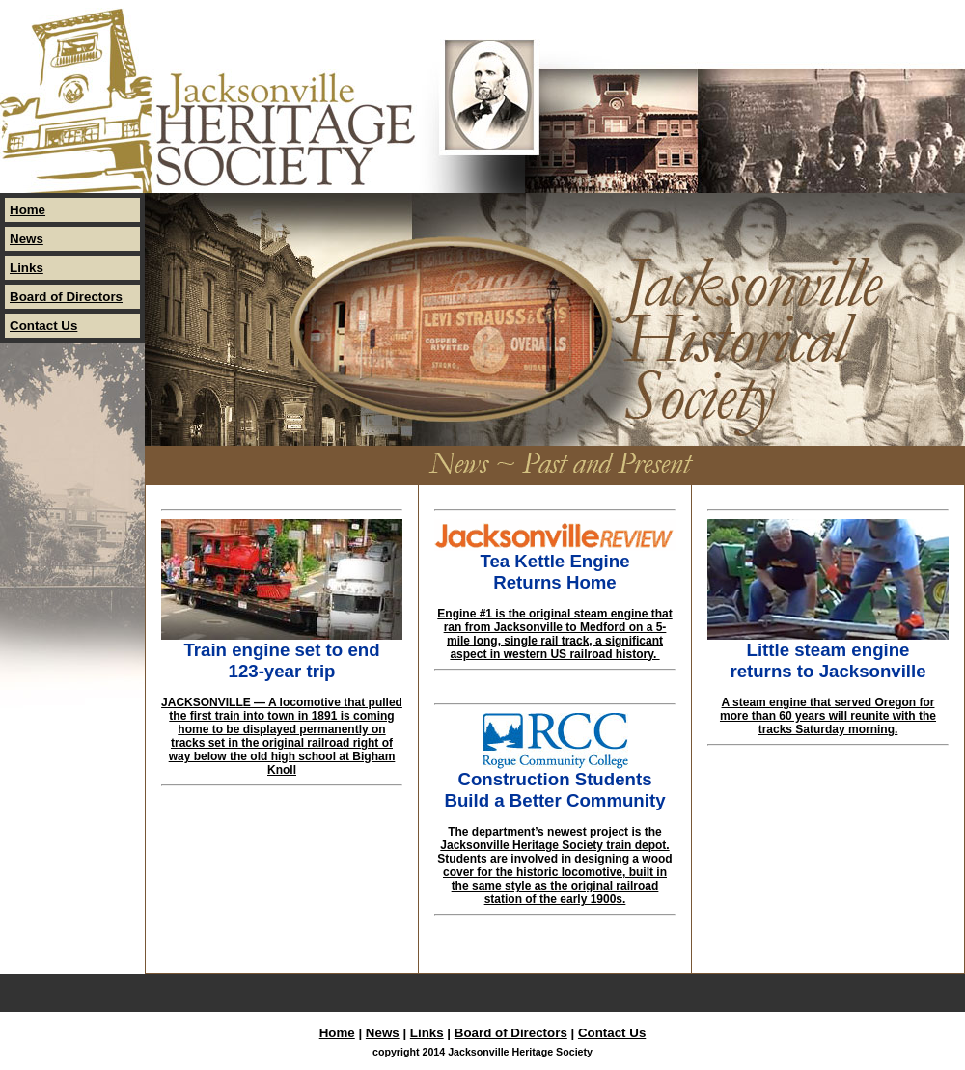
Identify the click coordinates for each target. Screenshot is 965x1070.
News (26, 239)
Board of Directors (66, 296)
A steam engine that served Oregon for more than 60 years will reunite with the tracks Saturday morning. (828, 716)
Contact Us (43, 325)
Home (27, 210)
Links (26, 268)
